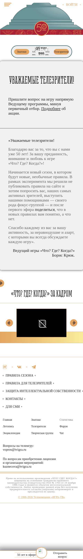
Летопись (8, 426)
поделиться (45, 209)
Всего (41, 53)
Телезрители (38, 426)
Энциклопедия (11, 433)
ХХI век (47, 53)
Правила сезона (19, 375)
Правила (29, 383)
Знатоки (36, 419)
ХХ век (34, 53)
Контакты (14, 399)
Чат (62, 433)
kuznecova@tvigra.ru (17, 466)
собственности (43, 391)
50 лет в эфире (26, 555)
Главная (7, 419)
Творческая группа (42, 433)
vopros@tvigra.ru (14, 449)
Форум (64, 426)
